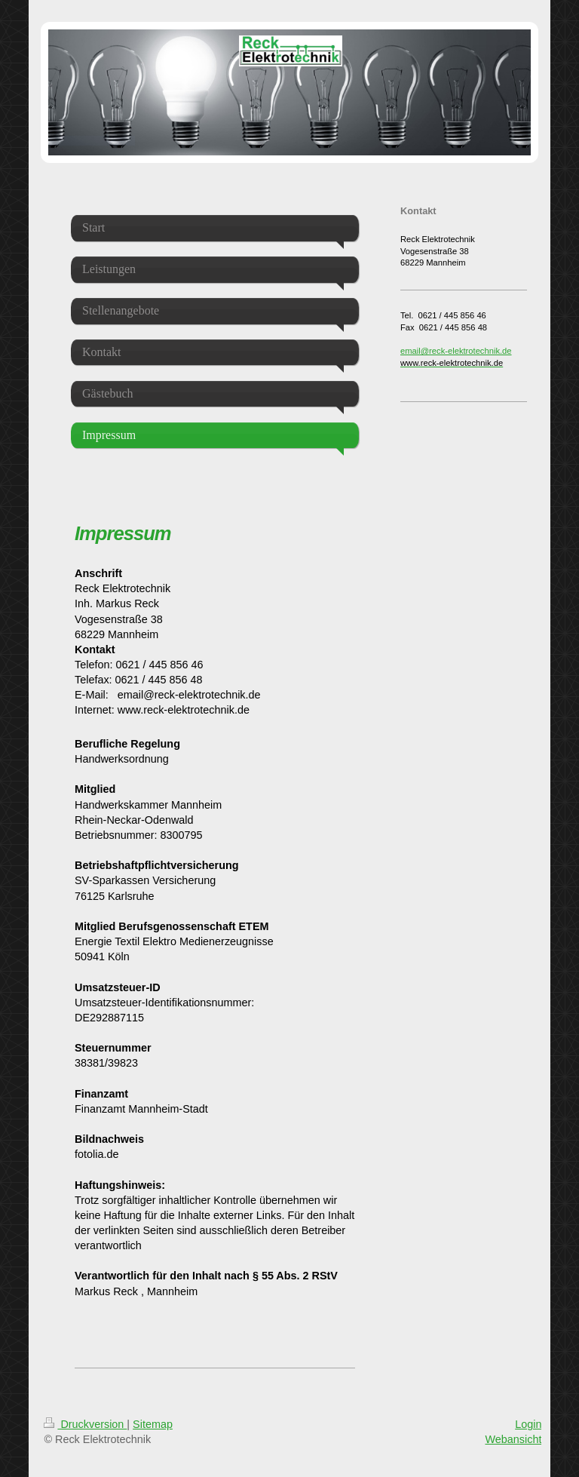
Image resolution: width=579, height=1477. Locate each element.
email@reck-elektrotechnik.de (456, 350)
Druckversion (85, 1424)
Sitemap (153, 1424)
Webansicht (513, 1439)
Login (528, 1424)
